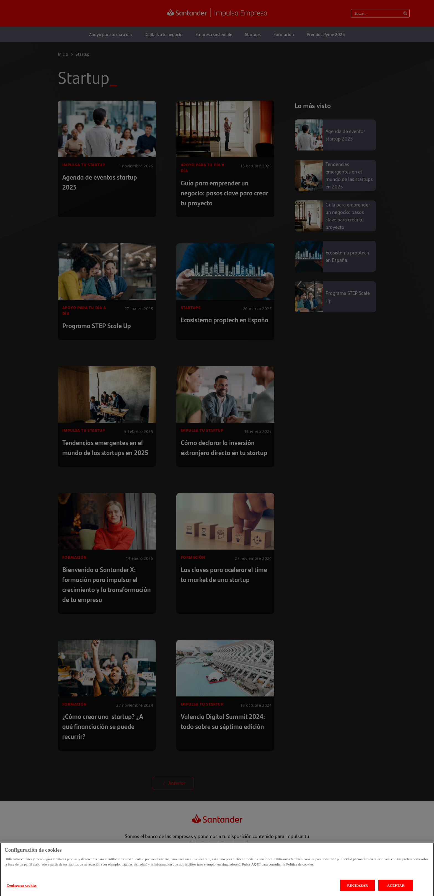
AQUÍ (256, 871)
